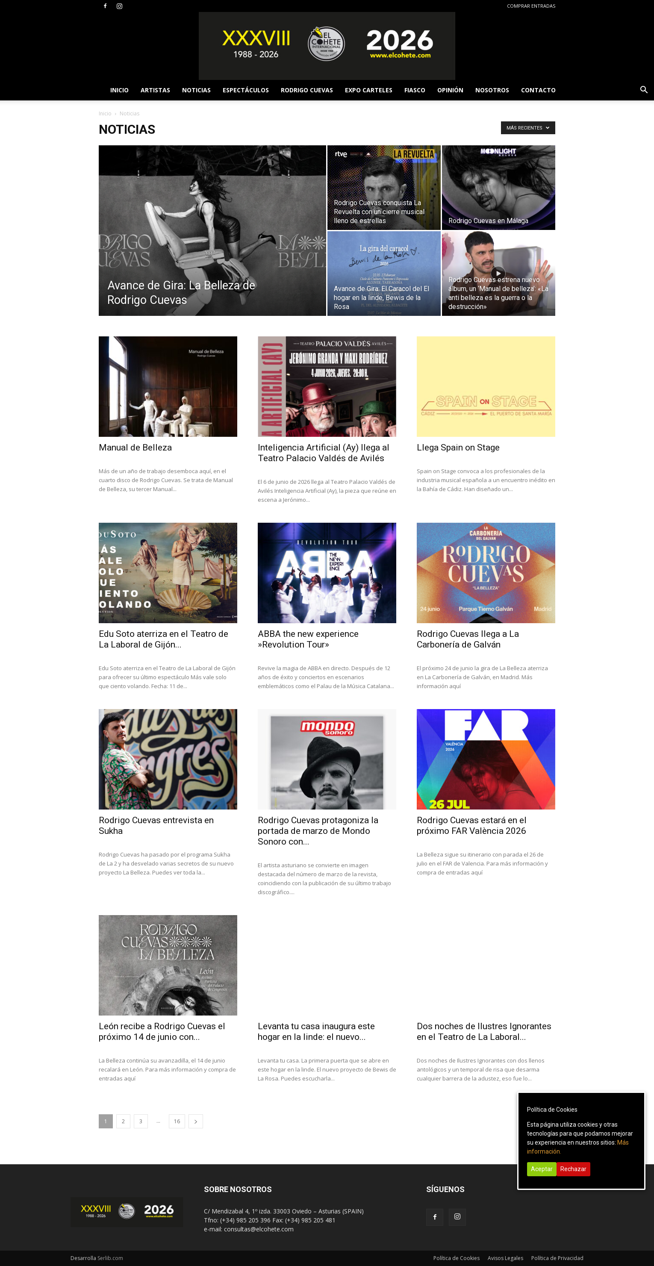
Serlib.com (110, 1258)
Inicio (105, 113)
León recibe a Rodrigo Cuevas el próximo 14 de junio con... (162, 1031)
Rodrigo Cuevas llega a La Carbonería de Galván (468, 639)
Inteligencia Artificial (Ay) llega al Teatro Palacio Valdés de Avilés (323, 452)
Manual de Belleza (135, 447)
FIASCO (414, 90)
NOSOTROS (492, 90)
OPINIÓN (450, 90)
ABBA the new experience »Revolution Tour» (308, 639)
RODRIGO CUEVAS (307, 90)
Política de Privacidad (557, 1258)
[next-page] (196, 1121)
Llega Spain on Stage (458, 447)
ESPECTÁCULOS (246, 90)
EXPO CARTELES (368, 90)
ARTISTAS (155, 90)
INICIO (119, 90)
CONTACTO (538, 90)
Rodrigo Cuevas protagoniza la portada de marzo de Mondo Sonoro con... (318, 831)
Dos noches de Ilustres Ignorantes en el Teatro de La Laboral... (484, 1031)
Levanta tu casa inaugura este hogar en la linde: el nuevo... (316, 1031)
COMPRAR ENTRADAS (531, 6)
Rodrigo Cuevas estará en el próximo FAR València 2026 (472, 825)
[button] (643, 91)
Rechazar (573, 1169)
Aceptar (542, 1169)
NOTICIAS (196, 90)
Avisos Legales (505, 1258)
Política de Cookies (456, 1258)
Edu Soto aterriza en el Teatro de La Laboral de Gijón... (163, 639)
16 (177, 1121)
